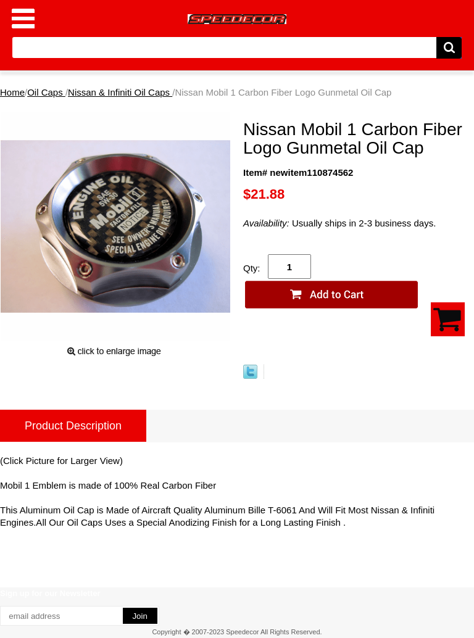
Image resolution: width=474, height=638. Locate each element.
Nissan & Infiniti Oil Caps (120, 92)
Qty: (251, 268)
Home (12, 92)
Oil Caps (46, 92)
